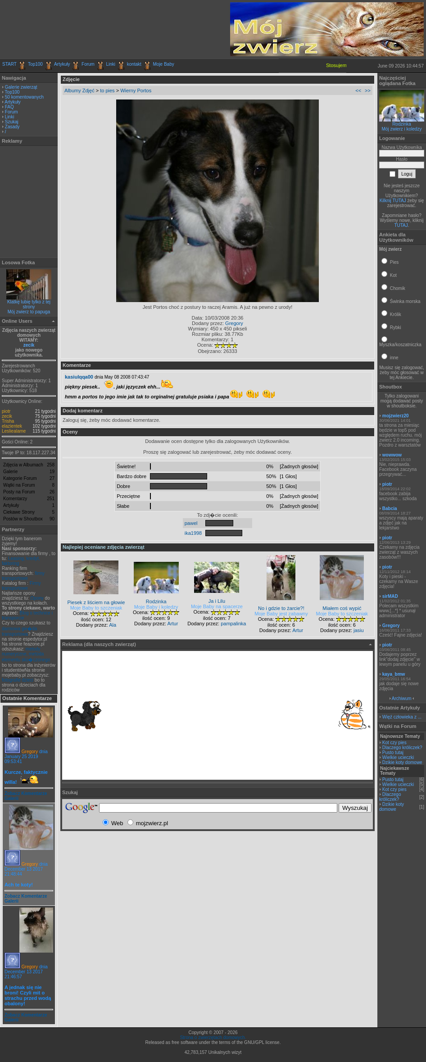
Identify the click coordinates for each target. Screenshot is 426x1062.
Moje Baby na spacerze (217, 606)
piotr (6, 411)
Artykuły (62, 64)
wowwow (392, 454)
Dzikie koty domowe (402, 762)
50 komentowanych (24, 97)
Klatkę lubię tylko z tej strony (28, 304)
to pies (107, 90)
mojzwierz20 (395, 415)
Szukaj (11, 121)
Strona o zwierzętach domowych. (213, 1037)
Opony (36, 598)
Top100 (35, 64)
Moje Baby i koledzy (156, 607)
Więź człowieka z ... (401, 716)
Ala (112, 625)
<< (358, 90)
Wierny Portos (135, 90)
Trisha (8, 421)
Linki (111, 64)
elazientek (12, 426)
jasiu (358, 630)
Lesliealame (14, 431)
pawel (191, 523)
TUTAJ (401, 225)
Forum (88, 64)
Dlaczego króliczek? (402, 747)
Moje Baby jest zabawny (281, 613)
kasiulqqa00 (79, 377)
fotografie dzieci (17, 680)
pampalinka (233, 623)
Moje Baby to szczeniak (96, 607)
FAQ (9, 106)
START (9, 64)
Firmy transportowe (21, 586)
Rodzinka (401, 124)
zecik (28, 345)
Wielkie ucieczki (398, 757)
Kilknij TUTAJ (393, 200)
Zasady (12, 126)
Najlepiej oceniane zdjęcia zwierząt (104, 547)
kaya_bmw (393, 674)
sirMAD (390, 596)
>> (368, 90)
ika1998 (193, 533)
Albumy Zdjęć (79, 90)
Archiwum (402, 698)
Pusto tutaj (392, 752)
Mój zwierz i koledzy (402, 129)
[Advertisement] (107, 29)
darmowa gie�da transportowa (19, 631)
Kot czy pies (394, 742)
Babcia (389, 508)
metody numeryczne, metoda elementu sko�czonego (26, 654)
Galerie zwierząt (21, 87)
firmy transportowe (23, 576)
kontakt (134, 64)
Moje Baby (163, 64)
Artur (172, 623)
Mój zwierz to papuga (29, 311)
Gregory (30, 751)
